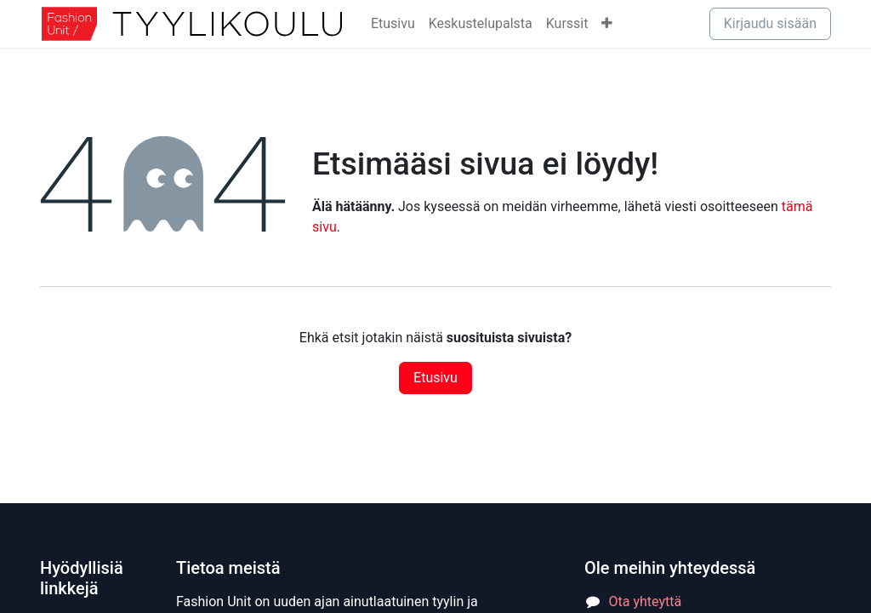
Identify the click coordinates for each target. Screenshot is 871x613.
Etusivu (435, 378)
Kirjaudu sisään (770, 23)
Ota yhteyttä (645, 601)
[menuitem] (393, 24)
